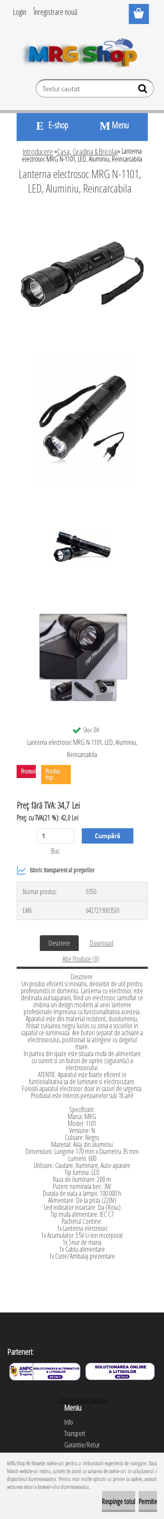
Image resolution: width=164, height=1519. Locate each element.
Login (19, 12)
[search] (144, 90)
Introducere (38, 151)
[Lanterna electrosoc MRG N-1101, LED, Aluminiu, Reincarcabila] (82, 212)
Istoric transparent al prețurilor (55, 870)
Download (101, 943)
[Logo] (82, 51)
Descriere (59, 943)
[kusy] (55, 836)
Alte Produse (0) (81, 959)
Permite (148, 1501)
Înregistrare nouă (55, 12)
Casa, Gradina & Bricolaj (87, 151)
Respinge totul (118, 1501)
